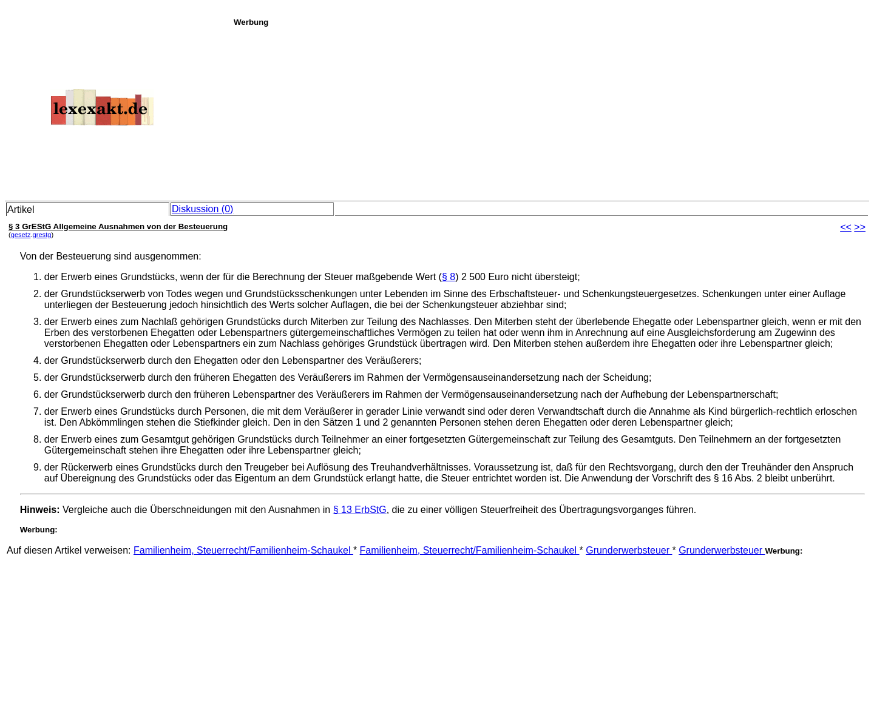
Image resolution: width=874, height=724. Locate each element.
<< (846, 227)
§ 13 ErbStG (360, 509)
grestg (42, 234)
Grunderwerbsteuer (629, 550)
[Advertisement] (550, 111)
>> (860, 227)
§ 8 (448, 277)
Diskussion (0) (202, 209)
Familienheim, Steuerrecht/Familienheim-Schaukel (243, 550)
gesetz (21, 234)
